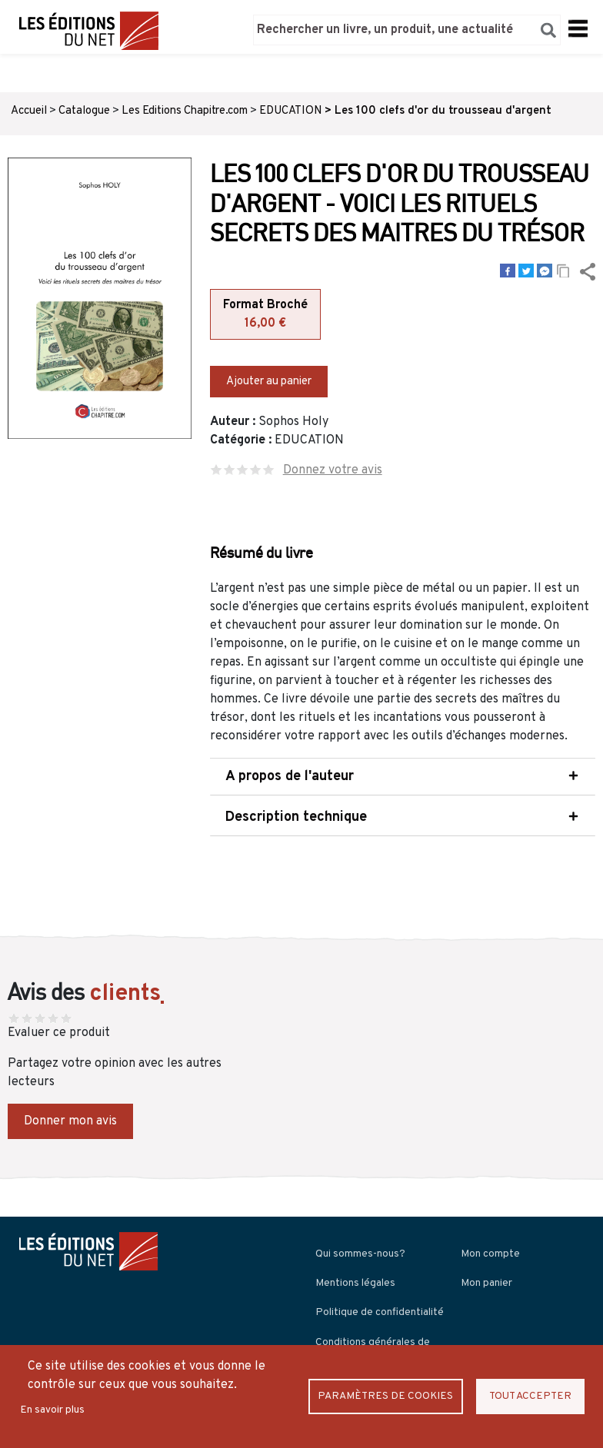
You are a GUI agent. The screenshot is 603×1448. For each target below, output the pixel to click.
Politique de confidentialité (379, 1311)
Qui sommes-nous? (360, 1253)
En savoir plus (52, 1409)
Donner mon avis (70, 1120)
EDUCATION (290, 111)
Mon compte (490, 1253)
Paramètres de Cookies (385, 1396)
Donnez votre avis (332, 469)
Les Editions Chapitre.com (185, 111)
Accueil (29, 111)
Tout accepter (530, 1396)
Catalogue (84, 111)
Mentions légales (355, 1282)
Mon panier (486, 1282)
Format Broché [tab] (265, 315)
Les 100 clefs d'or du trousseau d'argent (443, 111)
